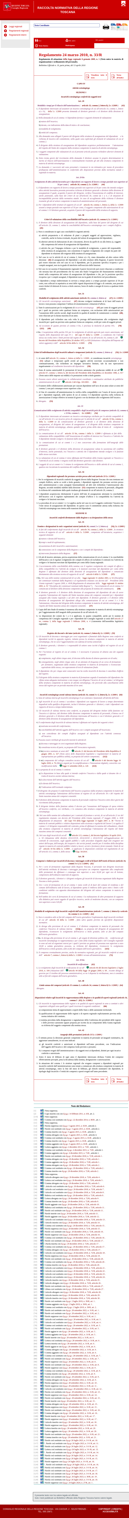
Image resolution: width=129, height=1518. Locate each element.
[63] (35, 1280)
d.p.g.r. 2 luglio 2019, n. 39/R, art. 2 (81, 1307)
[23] (35, 1159)
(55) (83, 487)
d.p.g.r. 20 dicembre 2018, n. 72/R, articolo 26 (82, 1283)
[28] (35, 1174)
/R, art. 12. (93, 1446)
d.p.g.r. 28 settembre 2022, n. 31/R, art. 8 (79, 1362)
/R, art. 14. (94, 1452)
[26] (35, 1168)
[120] (36, 1452)
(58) (118, 589)
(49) (49, 328)
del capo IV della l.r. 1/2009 (87, 335)
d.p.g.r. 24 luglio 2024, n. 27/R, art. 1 (77, 1483)
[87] (35, 1352)
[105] (36, 1407)
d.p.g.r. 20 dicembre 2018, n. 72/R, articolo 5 (84, 1180)
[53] (35, 1250)
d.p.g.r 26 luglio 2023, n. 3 (76, 1440)
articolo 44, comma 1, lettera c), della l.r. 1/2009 (103, 205)
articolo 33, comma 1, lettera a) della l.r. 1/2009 (69, 358)
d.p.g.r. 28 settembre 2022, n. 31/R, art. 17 (78, 1416)
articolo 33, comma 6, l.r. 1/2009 (103, 219)
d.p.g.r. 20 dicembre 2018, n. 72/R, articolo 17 (84, 1241)
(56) (112, 526)
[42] (35, 1216)
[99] (35, 1389)
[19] (35, 1147)
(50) (117, 352)
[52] (35, 1247)
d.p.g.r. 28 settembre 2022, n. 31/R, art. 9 (79, 1368)
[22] (35, 1156)
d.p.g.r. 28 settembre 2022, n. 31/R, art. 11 (79, 1386)
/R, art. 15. (93, 1458)
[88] (35, 1356)
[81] (35, 1334)
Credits (116, 1509)
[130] (36, 1483)
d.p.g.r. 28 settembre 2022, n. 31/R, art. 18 (79, 1422)
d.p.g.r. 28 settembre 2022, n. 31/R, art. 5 (83, 1325)
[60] (35, 1271)
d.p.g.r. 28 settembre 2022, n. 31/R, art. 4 (83, 1322)
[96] (35, 1380)
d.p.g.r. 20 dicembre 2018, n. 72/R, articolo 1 (84, 1156)
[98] (35, 1386)
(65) (80, 1000)
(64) (121, 985)
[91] (35, 1365)
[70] (35, 1301)
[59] (35, 1268)
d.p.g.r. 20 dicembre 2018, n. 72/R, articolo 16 (84, 1232)
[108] (36, 1416)
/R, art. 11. (94, 1443)
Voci (38, 40)
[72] (35, 1307)
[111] (36, 1425)
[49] (35, 1238)
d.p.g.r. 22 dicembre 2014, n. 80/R (81, 1120)
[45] (35, 1225)
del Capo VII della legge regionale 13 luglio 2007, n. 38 (88, 821)
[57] (35, 1262)
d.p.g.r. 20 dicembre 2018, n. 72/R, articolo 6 (86, 1186)
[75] (35, 1316)
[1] (35, 1111)
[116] (36, 1440)
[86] (35, 1349)
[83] (35, 1340)
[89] (35, 1359)
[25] (35, 1165)
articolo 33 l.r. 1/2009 (105, 476)
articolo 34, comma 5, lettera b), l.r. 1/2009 (91, 633)
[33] (35, 1189)
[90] (35, 1362)
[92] (35, 1368)
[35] (35, 1195)
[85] (35, 1346)
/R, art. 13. (94, 1449)
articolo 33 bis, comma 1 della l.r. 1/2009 (83, 433)
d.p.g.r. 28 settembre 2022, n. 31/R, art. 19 (79, 1425)
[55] (35, 1256)
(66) (105, 1006)
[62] (35, 1277)
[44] (35, 1222)
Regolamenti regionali (19, 31)
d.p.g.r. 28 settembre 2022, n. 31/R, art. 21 (83, 1434)
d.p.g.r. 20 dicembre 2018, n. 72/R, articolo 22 (86, 1271)
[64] (35, 1283)
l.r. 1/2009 (57, 111)
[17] (35, 1141)
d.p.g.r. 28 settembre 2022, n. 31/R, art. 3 (83, 1319)
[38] (35, 1204)
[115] (36, 1437)
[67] (35, 1292)
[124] (36, 1464)
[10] (35, 1120)
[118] (36, 1446)
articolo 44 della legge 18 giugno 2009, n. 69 (86, 970)
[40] (35, 1210)
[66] (35, 1289)
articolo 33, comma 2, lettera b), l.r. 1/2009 (99, 105)
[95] (35, 1377)
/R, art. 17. (93, 1470)
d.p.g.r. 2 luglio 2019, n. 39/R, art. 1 (80, 1301)
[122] (36, 1458)
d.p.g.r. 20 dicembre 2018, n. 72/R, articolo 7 (85, 1189)
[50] (35, 1241)
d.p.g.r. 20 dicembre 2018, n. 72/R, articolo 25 (81, 1280)
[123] (36, 1461)
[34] (35, 1192)
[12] (35, 1126)
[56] (35, 1259)
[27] (35, 1171)
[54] (35, 1253)
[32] (35, 1186)
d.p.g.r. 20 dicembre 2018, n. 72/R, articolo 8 (85, 1192)
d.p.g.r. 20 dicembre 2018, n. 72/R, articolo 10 (80, 1204)
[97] (35, 1383)
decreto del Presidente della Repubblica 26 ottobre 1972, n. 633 (81, 339)
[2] (35, 1114)
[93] (35, 1371)
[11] (35, 1123)
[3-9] (36, 1117)
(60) (120, 695)
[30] (35, 1180)
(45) (41, 228)
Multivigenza (70, 45)
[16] (35, 1138)
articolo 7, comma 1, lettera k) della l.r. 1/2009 (62, 955)
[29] (35, 1177)
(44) (103, 184)
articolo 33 (67, 985)
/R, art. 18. (93, 1473)
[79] (35, 1328)
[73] (35, 1310)
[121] (36, 1455)
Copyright (104, 1509)
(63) (93, 964)
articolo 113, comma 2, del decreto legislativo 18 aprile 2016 (95, 835)
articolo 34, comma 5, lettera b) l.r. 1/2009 (99, 985)
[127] (36, 1473)
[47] (35, 1232)
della (65, 59)
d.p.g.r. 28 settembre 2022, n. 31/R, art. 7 (83, 1356)
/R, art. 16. (90, 1461)
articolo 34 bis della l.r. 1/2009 (72, 343)
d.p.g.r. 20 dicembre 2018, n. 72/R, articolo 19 (81, 1256)
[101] (36, 1395)
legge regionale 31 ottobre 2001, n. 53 (98, 578)
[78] (35, 1325)
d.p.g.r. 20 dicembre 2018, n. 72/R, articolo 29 (81, 1295)
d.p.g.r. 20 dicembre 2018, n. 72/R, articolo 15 (85, 1225)
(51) (41, 361)
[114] (36, 1434)
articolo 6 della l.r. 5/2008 (77, 532)
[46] (35, 1229)
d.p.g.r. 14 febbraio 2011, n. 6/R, (76, 1114)
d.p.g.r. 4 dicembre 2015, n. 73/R (75, 1147)
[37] (35, 1201)
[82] (35, 1337)
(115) (107, 949)
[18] (35, 1144)
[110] (36, 1422)
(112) (105, 756)
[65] (35, 1286)
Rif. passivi (99, 40)
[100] (36, 1392)
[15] (35, 1135)
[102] (36, 1398)
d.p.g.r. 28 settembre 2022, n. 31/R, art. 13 (83, 1392)
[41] (35, 1213)
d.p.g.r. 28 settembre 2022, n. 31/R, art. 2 (82, 1313)
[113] (36, 1431)
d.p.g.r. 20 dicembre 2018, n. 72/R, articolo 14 (81, 1222)
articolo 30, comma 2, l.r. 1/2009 (83, 184)
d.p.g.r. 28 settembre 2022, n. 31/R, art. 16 (83, 1410)
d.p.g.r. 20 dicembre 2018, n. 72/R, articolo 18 (86, 1253)
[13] (35, 1129)
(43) (123, 105)
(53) (51, 401)
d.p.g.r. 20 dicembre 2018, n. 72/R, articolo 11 (85, 1207)
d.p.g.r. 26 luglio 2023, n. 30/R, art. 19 (81, 1476)
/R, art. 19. (93, 1480)
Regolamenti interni (17, 35)
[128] (36, 1476)
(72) (111, 955)
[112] (36, 1428)
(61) (92, 863)
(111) (42, 328)
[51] (35, 1244)
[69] (35, 1298)
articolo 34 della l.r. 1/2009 (62, 920)
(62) (92, 914)
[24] (35, 1162)
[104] (36, 1404)
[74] (35, 1313)
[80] (35, 1331)
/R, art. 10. (93, 1440)
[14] (35, 1132)
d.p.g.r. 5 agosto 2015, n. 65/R (74, 1126)
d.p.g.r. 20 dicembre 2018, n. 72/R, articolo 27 (84, 1286)
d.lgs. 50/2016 (79, 851)
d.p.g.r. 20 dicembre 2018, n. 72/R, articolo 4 (81, 1177)
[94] (35, 1374)
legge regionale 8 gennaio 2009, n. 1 (84, 59)
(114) (78, 929)
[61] (35, 1274)
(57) (75, 553)
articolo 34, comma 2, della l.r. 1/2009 (96, 529)
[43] (35, 1219)
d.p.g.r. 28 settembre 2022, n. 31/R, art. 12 (84, 1389)
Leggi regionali (15, 26)
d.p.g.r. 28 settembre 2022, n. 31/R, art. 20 (78, 1428)
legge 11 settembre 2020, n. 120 (73, 766)
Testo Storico (41, 45)
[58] (35, 1265)
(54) (96, 413)
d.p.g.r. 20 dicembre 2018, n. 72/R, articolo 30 (81, 1298)
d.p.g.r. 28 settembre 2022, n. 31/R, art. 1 (82, 1310)
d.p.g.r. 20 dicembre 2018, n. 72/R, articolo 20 (84, 1259)
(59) (113, 633)
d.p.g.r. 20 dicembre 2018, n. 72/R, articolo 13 (86, 1219)
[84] (35, 1343)
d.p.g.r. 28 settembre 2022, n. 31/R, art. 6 (77, 1337)
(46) (49, 260)
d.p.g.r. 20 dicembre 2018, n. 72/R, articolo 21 (86, 1268)
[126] (36, 1470)
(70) (120, 326)
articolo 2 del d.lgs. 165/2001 (75, 382)
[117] (36, 1443)
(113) (94, 766)
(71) (90, 343)
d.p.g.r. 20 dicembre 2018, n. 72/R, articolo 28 (82, 1292)
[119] (36, 1449)
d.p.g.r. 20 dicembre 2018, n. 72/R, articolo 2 (81, 1165)
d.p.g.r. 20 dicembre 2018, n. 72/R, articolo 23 (86, 1274)
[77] (35, 1322)
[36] (35, 1198)
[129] (36, 1480)
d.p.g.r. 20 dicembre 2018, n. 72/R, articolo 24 (86, 1277)
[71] (35, 1304)
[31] (35, 1183)
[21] (35, 1153)
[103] (36, 1401)
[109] (36, 1419)
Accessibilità (110, 1511)
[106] (36, 1410)
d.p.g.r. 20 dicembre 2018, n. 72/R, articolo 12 (80, 1216)
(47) (111, 298)
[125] (36, 1467)
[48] (35, 1235)
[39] (35, 1207)
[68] (35, 1295)
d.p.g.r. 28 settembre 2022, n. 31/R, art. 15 (83, 1398)
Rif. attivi (70, 40)
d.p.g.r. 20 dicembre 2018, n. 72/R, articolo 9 (85, 1195)
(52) (94, 382)
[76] (35, 1319)
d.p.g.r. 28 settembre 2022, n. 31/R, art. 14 (79, 1395)
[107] (36, 1413)
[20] (35, 1150)
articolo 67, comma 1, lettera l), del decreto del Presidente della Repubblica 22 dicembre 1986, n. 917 (81, 371)
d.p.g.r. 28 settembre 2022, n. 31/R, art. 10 (79, 1383)
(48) (121, 313)
